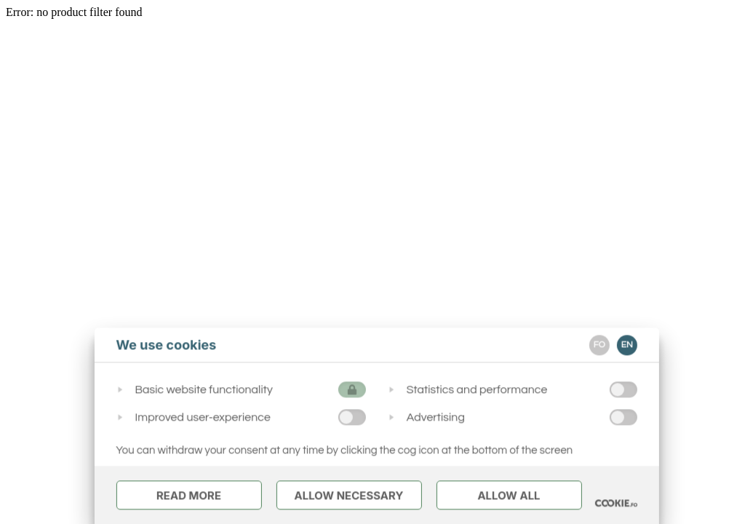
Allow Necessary (348, 495)
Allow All (508, 495)
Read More (188, 495)
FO (599, 344)
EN (627, 344)
